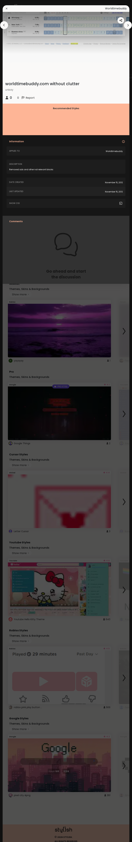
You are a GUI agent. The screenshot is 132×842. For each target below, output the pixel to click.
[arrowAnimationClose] (4, 25)
